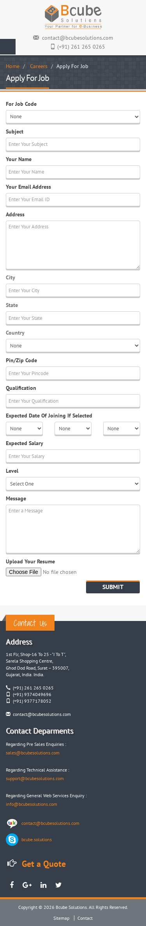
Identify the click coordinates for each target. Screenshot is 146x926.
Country (15, 332)
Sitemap (61, 918)
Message (16, 498)
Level (12, 470)
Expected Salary (24, 443)
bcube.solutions (36, 839)
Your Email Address (28, 186)
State (12, 305)
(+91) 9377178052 (32, 701)
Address (15, 214)
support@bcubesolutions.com (35, 778)
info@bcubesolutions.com (31, 804)
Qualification (21, 387)
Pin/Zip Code (21, 360)
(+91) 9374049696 (32, 694)
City (10, 277)
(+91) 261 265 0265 (81, 46)
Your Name (19, 159)
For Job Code (21, 103)
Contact (85, 918)
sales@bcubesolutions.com (33, 753)
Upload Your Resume (30, 561)
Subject (14, 131)
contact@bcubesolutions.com (77, 37)
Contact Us (30, 623)
